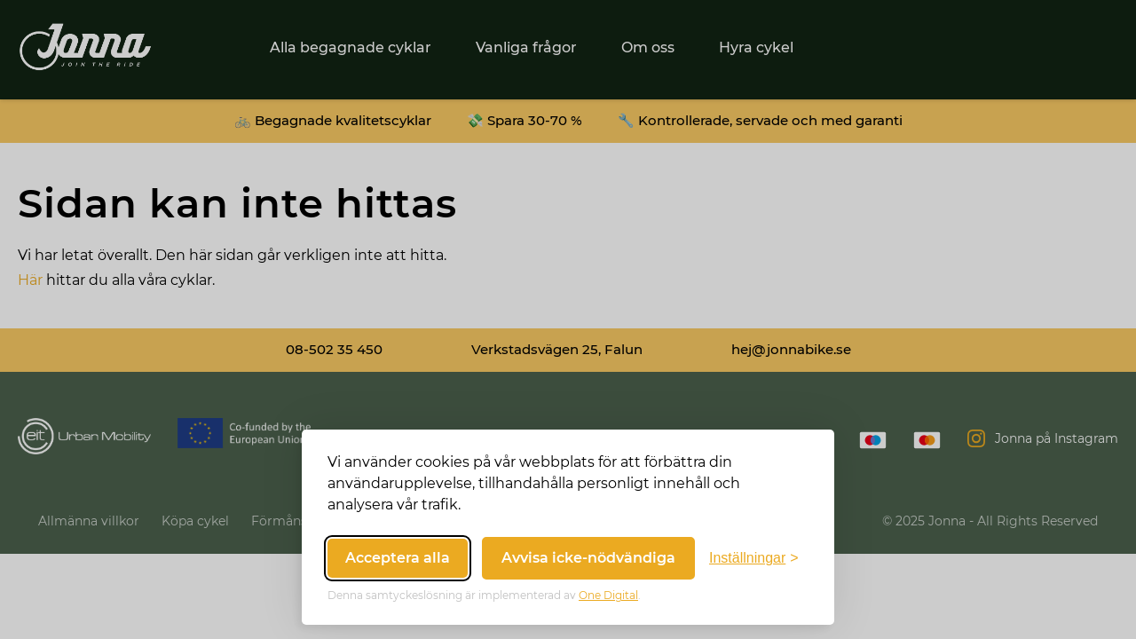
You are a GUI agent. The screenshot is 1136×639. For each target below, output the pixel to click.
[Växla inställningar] (754, 558)
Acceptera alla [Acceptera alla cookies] (397, 557)
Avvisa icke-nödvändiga (588, 557)
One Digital (608, 595)
